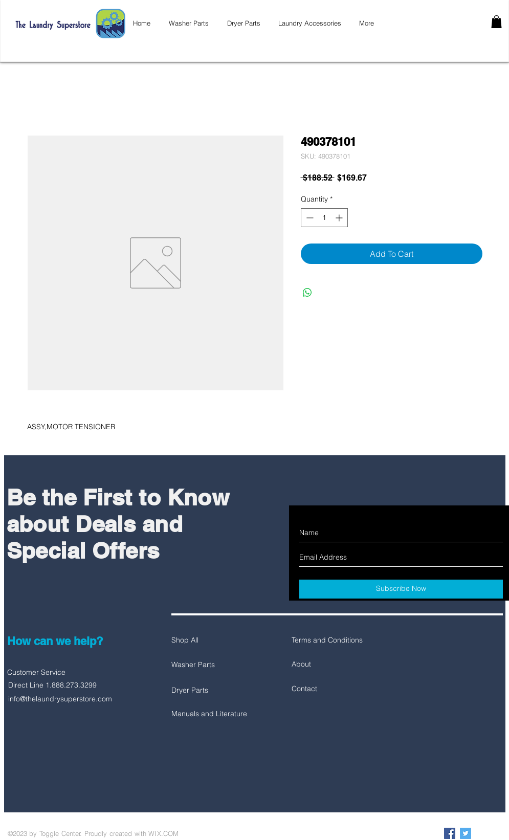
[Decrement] (308, 218)
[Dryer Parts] (207, 691)
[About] (328, 664)
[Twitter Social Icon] (465, 833)
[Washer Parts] (207, 665)
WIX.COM (163, 833)
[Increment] (340, 218)
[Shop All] (207, 640)
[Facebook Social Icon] (449, 833)
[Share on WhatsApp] (307, 292)
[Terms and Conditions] (328, 640)
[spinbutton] (324, 218)
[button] (496, 21)
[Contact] (328, 689)
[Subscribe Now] (401, 589)
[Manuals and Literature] (209, 714)
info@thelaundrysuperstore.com (60, 698)
